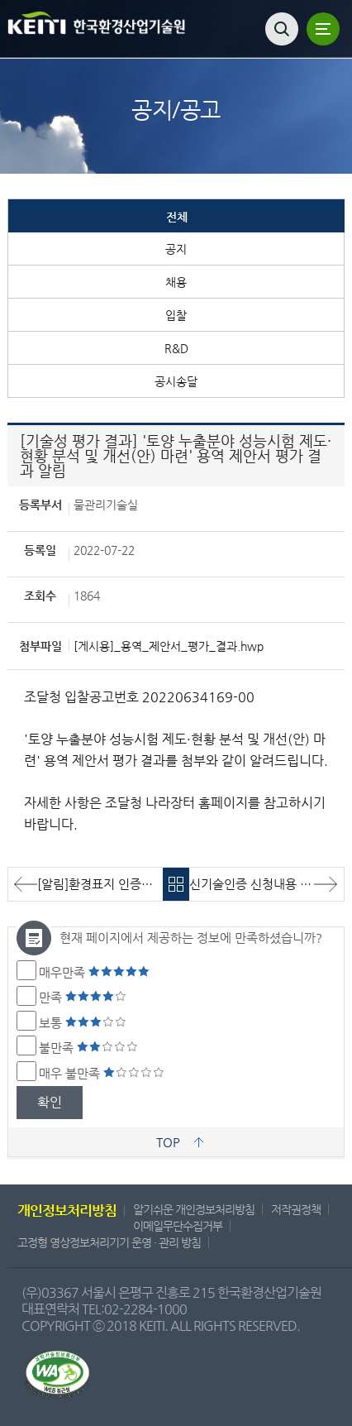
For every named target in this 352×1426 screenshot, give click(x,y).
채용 (176, 282)
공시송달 (176, 381)
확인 (49, 1102)
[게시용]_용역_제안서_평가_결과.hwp (169, 646)
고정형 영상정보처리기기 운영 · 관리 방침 (109, 1242)
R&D (176, 348)
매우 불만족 (101, 1073)
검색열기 (281, 28)
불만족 (88, 1048)
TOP (168, 1142)
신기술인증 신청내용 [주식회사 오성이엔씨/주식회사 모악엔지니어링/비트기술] (266, 884)
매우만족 (94, 972)
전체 (177, 216)
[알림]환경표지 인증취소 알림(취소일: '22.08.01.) (100, 884)
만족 (82, 997)
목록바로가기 (176, 884)
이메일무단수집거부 (177, 1226)
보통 (82, 1023)
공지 (176, 249)
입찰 (176, 315)
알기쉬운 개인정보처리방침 (193, 1209)
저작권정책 (296, 1209)
